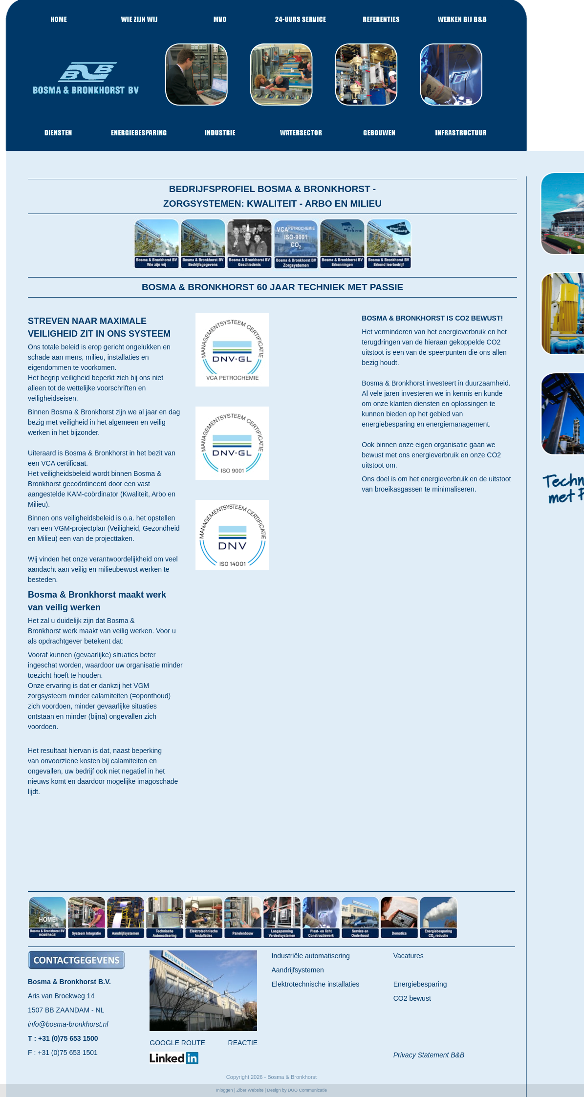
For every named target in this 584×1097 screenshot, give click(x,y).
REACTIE (243, 1043)
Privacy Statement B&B (429, 1055)
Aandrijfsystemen (298, 970)
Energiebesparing (420, 984)
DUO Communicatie (307, 1090)
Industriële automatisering (311, 956)
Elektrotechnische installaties (316, 984)
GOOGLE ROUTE (177, 1043)
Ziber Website (250, 1090)
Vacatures (408, 956)
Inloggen (224, 1090)
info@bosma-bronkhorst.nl (68, 1024)
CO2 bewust (412, 998)
